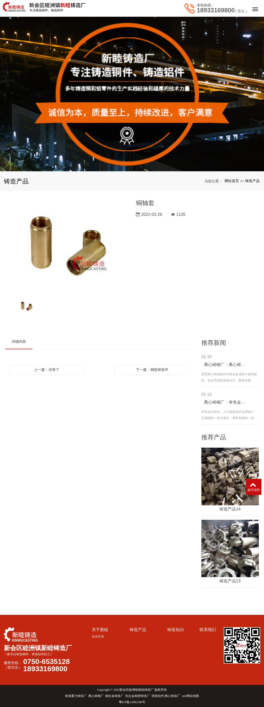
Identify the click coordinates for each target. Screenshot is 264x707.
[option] (66, 246)
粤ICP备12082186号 (132, 702)
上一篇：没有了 (46, 370)
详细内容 (19, 341)
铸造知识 (175, 629)
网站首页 (232, 181)
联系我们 (208, 629)
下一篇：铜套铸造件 (152, 370)
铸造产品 (252, 181)
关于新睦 (100, 629)
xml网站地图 (190, 696)
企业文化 (98, 636)
